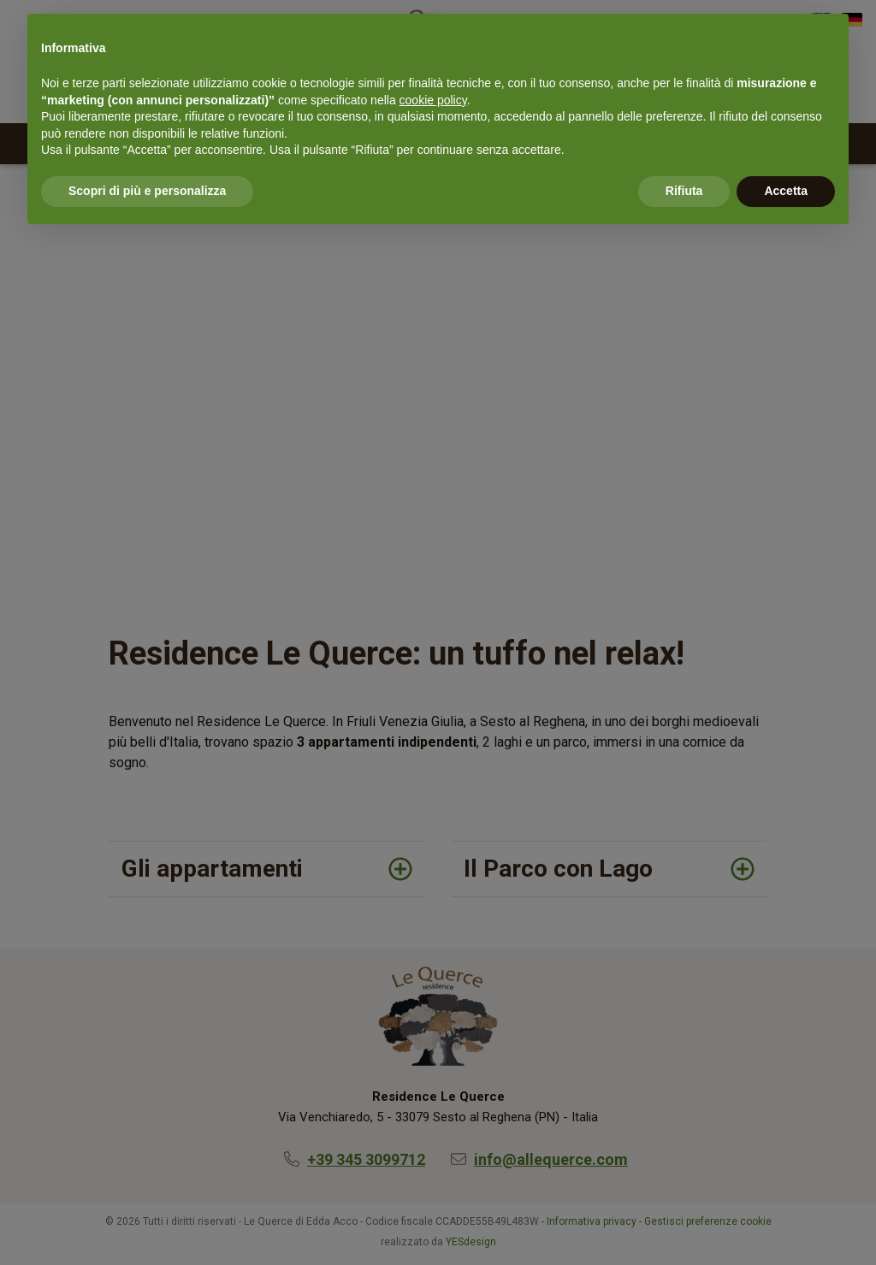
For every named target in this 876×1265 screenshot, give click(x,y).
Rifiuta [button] (684, 191)
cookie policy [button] (433, 100)
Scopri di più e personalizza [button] (147, 191)
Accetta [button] (786, 191)
